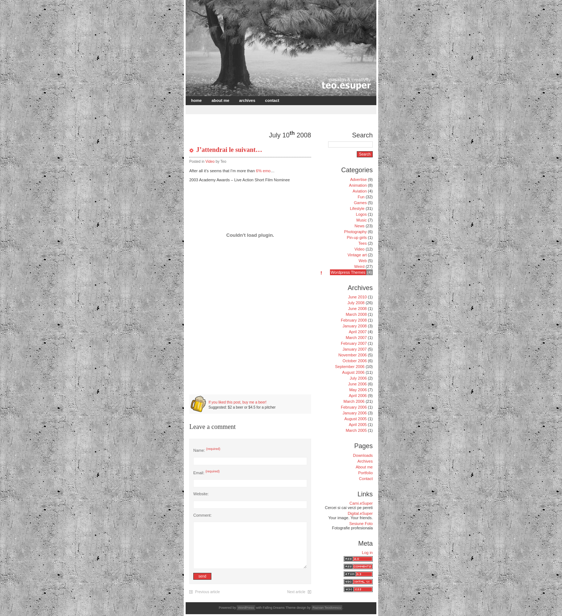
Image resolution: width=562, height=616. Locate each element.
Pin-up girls (357, 237)
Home (196, 100)
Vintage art (357, 255)
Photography (355, 232)
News (360, 226)
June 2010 (357, 297)
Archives (247, 100)
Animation (358, 185)
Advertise (358, 179)
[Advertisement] (271, 109)
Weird (359, 266)
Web (363, 261)
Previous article (207, 592)
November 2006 (352, 355)
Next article (296, 592)
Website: (201, 494)
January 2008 (355, 326)
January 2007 (355, 349)
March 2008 (356, 314)
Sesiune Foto (361, 523)
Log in (367, 552)
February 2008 (354, 320)
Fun (361, 197)
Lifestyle (357, 208)
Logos (361, 214)
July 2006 (358, 378)
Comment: (202, 515)
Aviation (360, 191)
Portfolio (365, 473)
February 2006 (354, 407)
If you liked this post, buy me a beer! (237, 402)
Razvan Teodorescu (327, 607)
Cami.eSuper (361, 503)
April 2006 (358, 395)
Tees (362, 243)
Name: (206, 450)
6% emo (263, 171)
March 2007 (356, 337)
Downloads (363, 455)
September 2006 (349, 366)
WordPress (246, 607)
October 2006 (355, 361)
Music (361, 220)
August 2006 (353, 372)
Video (209, 162)
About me (220, 100)
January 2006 (355, 413)
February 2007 (354, 343)
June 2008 (357, 308)
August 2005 (355, 419)
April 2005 (358, 424)
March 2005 (356, 430)
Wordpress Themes (348, 272)
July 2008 (355, 303)
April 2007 (358, 332)
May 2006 (358, 390)
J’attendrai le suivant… (229, 149)
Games (360, 202)
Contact (272, 100)
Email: (206, 473)
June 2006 (357, 384)
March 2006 (353, 401)
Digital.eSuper (360, 513)
